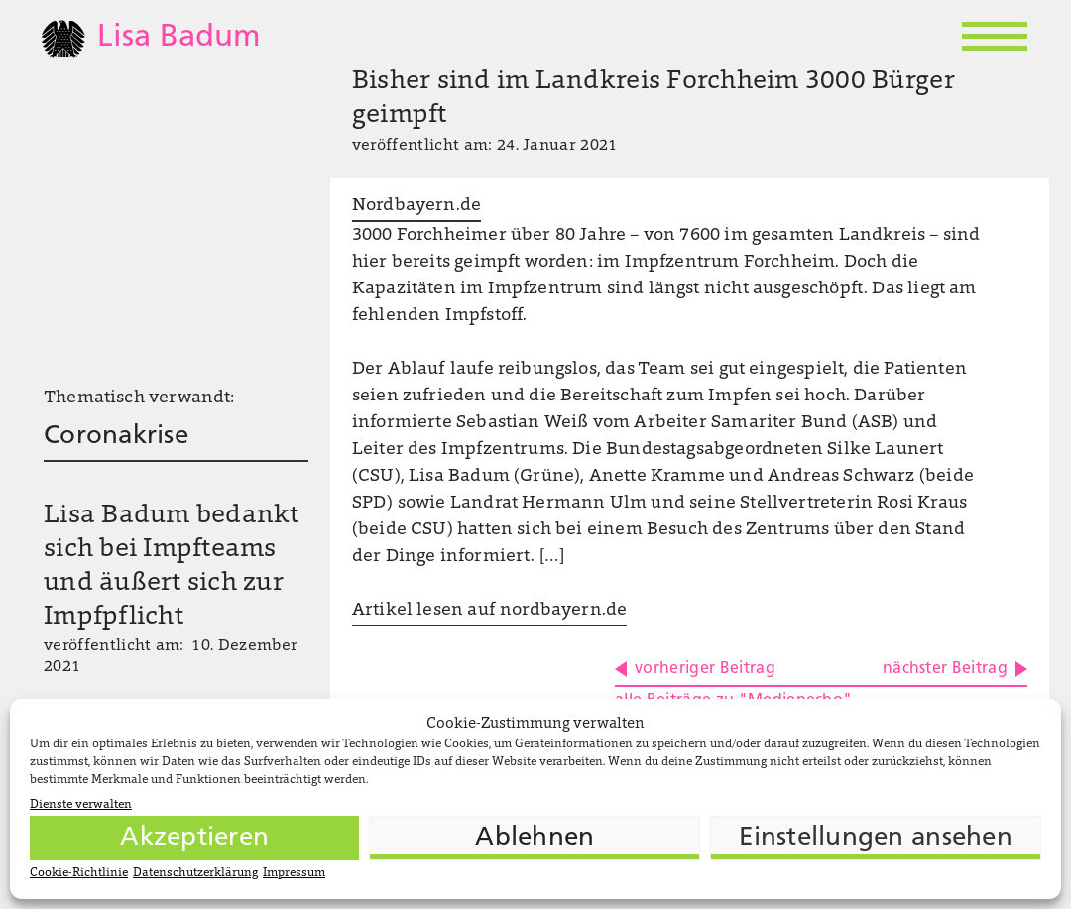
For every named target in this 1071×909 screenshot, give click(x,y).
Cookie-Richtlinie (79, 873)
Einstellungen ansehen (875, 838)
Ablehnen (534, 838)
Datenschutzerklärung (195, 873)
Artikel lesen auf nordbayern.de (490, 611)
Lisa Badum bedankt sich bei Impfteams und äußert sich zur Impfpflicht (171, 566)
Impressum (294, 873)
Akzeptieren (194, 838)
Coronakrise (116, 436)
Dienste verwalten (81, 805)
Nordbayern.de (416, 206)
